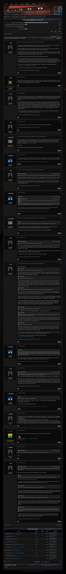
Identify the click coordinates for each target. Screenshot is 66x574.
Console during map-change (15, 558)
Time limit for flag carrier (15, 550)
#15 (60, 413)
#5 (60, 136)
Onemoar (11, 414)
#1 (60, 42)
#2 (60, 77)
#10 (60, 237)
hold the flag (13, 555)
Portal (11, 4)
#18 (60, 462)
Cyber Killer (10, 155)
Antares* (36, 533)
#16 (60, 430)
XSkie (47, 161)
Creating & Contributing (15, 16)
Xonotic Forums (7, 16)
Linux (21, 439)
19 (42, 550)
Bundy (53, 553)
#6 (60, 154)
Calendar (34, 4)
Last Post (50, 536)
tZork (11, 78)
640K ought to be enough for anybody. (30, 438)
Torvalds (23, 439)
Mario (53, 536)
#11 (60, 263)
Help (39, 4)
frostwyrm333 (36, 541)
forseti (36, 550)
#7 (60, 169)
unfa (53, 547)
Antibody (53, 539)
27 (42, 558)
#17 (60, 446)
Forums (16, 4)
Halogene (54, 556)
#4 (60, 121)
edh (11, 42)
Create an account (56, 14)
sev (53, 545)
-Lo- (36, 558)
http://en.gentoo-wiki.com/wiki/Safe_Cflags (25, 336)
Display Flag (13, 536)
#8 (60, 192)
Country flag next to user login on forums (18, 547)
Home (6, 4)
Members (28, 4)
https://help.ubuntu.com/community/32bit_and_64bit (27, 479)
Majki (36, 547)
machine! (36, 539)
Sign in (49, 14)
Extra (43, 4)
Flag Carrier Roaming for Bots (16, 533)
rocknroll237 (11, 137)
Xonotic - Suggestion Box (24, 16)
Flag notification (13, 541)
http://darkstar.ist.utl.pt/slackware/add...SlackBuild (27, 65)
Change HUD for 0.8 (14, 539)
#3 (60, 93)
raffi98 (36, 544)
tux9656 (36, 555)
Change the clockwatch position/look (17, 544)
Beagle (36, 536)
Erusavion (54, 550)
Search (22, 4)
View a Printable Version (8, 561)
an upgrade (49, 140)
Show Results (59, 33)
